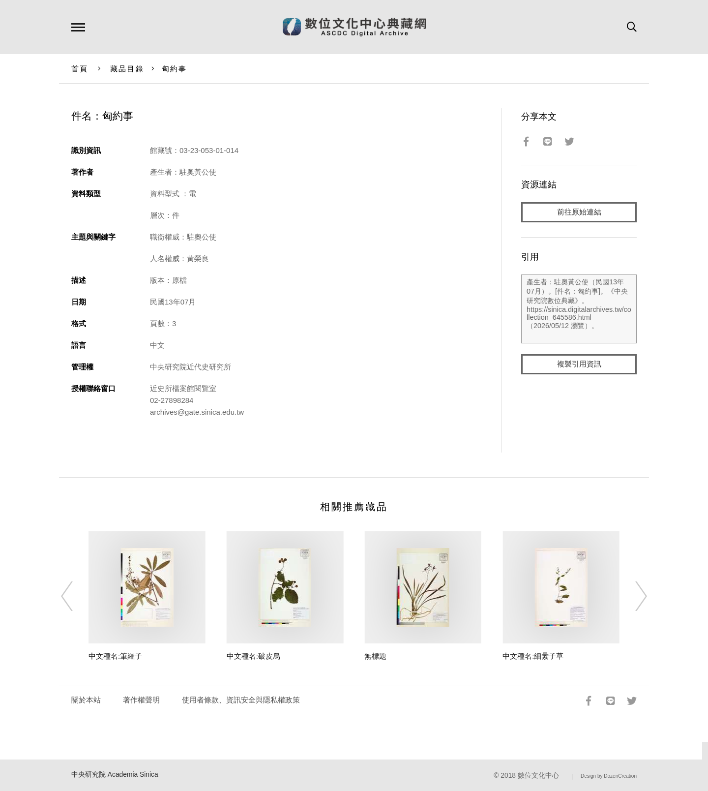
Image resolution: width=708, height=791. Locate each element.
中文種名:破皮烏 (253, 656)
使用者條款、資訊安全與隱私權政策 (241, 700)
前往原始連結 (579, 212)
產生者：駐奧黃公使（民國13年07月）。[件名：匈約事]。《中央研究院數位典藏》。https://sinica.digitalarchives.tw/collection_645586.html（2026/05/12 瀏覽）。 (579, 309)
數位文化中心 (538, 775)
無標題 (375, 656)
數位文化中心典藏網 (354, 27)
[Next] (632, 596)
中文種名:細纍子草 (532, 656)
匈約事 (174, 68)
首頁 (79, 68)
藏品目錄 (127, 68)
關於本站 (86, 700)
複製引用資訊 (579, 365)
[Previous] (75, 596)
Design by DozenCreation (609, 776)
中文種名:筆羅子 (115, 656)
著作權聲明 (141, 700)
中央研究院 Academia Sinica (114, 774)
